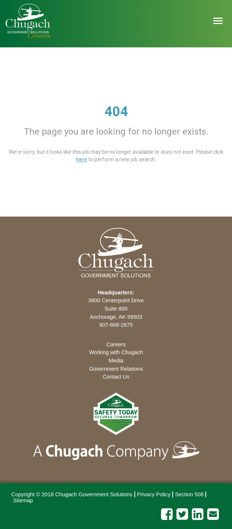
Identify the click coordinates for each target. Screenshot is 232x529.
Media (115, 361)
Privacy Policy (154, 494)
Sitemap (23, 500)
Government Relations (116, 369)
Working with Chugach (116, 352)
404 (116, 112)
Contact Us (115, 377)
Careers (115, 344)
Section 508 (189, 494)
